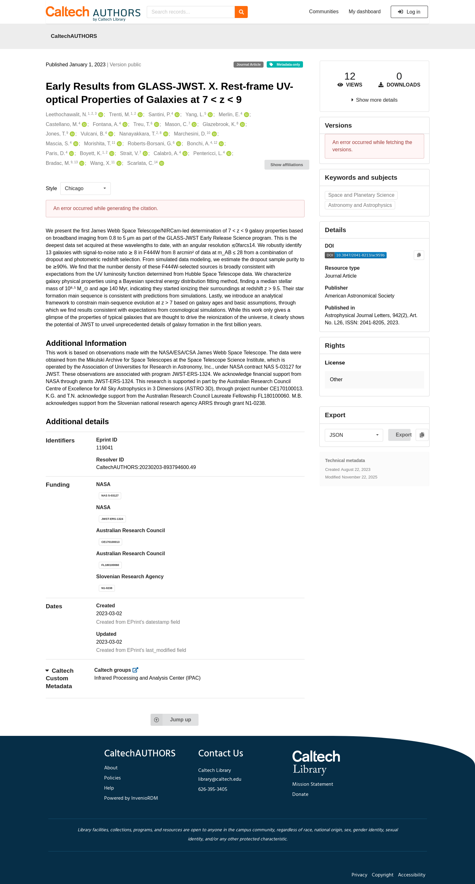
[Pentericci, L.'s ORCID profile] (228, 153)
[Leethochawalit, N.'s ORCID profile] (100, 114)
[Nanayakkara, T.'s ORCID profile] (165, 134)
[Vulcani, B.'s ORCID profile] (110, 134)
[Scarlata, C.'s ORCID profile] (160, 163)
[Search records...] (191, 12)
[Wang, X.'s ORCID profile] (118, 163)
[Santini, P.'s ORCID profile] (176, 114)
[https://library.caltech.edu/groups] (137, 670)
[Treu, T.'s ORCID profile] (155, 124)
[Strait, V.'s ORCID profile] (144, 153)
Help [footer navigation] (109, 788)
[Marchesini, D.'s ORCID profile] (213, 134)
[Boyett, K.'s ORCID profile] (111, 153)
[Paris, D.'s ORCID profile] (71, 153)
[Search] (241, 12)
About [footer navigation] (111, 768)
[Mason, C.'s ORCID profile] (193, 124)
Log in (408, 12)
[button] (374, 379)
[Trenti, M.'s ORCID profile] (139, 114)
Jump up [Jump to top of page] (171, 720)
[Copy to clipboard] (419, 255)
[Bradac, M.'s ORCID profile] (81, 163)
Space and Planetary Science (361, 195)
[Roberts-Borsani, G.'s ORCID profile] (178, 143)
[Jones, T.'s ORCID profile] (71, 134)
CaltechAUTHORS (74, 36)
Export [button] (403, 434)
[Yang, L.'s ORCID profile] (209, 114)
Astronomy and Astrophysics (360, 205)
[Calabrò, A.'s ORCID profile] (184, 153)
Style (51, 188)
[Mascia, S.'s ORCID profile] (75, 143)
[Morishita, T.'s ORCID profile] (118, 143)
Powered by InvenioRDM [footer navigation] (131, 798)
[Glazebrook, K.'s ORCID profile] (241, 124)
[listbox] (85, 188)
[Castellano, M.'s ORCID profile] (83, 124)
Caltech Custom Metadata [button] (60, 678)
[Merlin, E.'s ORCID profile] (245, 114)
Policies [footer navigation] (112, 778)
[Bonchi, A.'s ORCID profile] (220, 143)
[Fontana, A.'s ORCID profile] (124, 124)
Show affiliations (286, 164)
